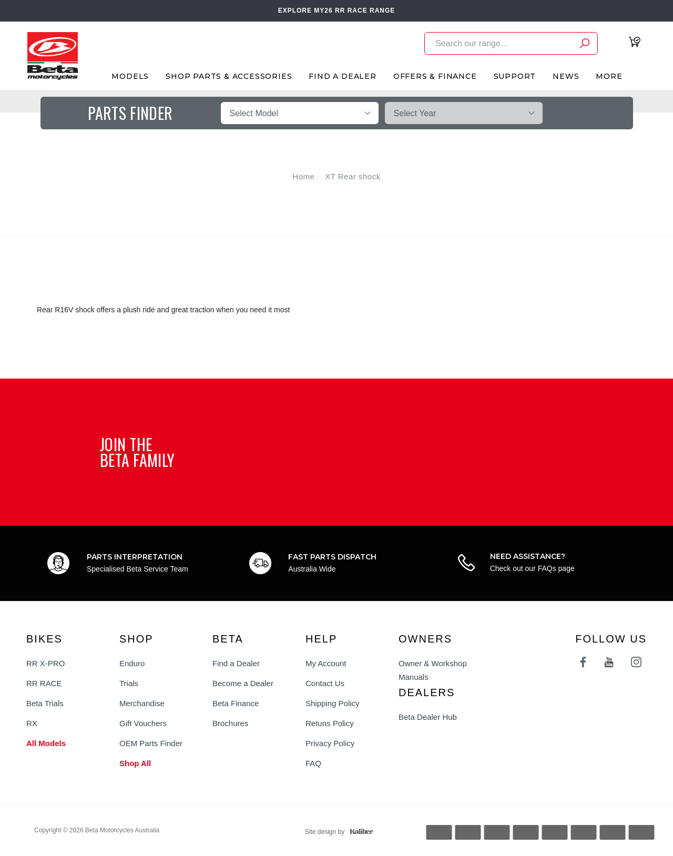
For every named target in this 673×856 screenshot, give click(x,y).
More (609, 76)
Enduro (132, 663)
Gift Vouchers (143, 723)
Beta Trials (45, 703)
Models (130, 76)
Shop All (135, 763)
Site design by (336, 831)
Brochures (230, 723)
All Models (46, 743)
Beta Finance (235, 703)
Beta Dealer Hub (428, 716)
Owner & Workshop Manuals (433, 670)
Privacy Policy (329, 743)
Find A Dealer (342, 76)
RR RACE (44, 683)
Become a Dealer (242, 683)
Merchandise (142, 703)
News (566, 76)
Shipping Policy (332, 703)
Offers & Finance (435, 76)
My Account (325, 663)
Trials (128, 683)
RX (31, 723)
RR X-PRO (45, 663)
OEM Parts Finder (150, 743)
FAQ (313, 763)
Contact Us (324, 683)
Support (515, 76)
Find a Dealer (236, 663)
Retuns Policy (329, 723)
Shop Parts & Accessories (229, 76)
